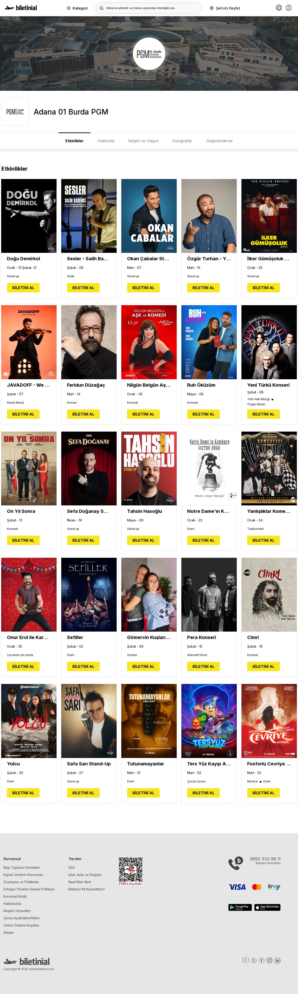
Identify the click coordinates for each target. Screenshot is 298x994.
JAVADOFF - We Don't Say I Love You (29, 385)
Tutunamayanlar (145, 764)
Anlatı (70, 276)
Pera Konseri (201, 637)
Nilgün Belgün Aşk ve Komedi (149, 385)
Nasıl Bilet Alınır (79, 882)
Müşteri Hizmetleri (17, 911)
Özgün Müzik (256, 404)
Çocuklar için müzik (20, 655)
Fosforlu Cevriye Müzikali (269, 764)
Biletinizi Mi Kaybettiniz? (86, 889)
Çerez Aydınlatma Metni (21, 918)
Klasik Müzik (15, 402)
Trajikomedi (255, 529)
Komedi (132, 402)
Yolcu (13, 764)
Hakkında (106, 141)
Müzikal (254, 781)
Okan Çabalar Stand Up (149, 258)
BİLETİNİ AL (23, 287)
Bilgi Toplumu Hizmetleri (21, 867)
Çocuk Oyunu (196, 781)
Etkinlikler (74, 141)
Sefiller (75, 637)
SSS (71, 867)
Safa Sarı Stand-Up (89, 764)
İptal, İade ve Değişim (85, 875)
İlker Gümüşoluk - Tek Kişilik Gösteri (269, 258)
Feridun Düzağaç (86, 385)
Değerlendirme (220, 141)
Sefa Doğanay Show (89, 511)
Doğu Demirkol (23, 258)
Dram (190, 529)
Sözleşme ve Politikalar (21, 882)
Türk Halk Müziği (260, 399)
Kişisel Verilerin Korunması (23, 875)
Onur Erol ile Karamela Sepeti (29, 637)
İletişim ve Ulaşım (143, 141)
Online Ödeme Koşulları (21, 925)
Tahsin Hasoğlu (144, 511)
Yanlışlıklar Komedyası (269, 511)
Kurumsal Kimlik (15, 896)
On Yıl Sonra (21, 511)
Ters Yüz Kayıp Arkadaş (209, 764)
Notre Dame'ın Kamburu (209, 511)
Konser (72, 402)
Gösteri (132, 655)
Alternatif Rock (197, 655)
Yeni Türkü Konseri (268, 385)
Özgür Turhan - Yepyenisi (209, 258)
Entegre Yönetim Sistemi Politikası (28, 889)
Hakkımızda (12, 904)
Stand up (13, 276)
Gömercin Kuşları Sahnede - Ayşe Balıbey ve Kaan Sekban (149, 637)
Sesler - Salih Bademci (89, 258)
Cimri (253, 637)
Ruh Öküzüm (201, 385)
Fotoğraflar (183, 141)
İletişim (8, 932)
